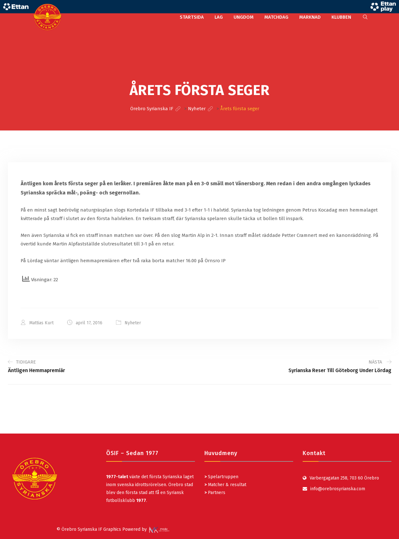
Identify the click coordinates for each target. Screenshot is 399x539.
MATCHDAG (276, 17)
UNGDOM (244, 17)
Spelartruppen (222, 476)
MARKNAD (310, 17)
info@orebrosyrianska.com (337, 488)
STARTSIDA (192, 17)
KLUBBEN (341, 17)
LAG (219, 17)
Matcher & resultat (225, 484)
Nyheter (133, 323)
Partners (214, 492)
